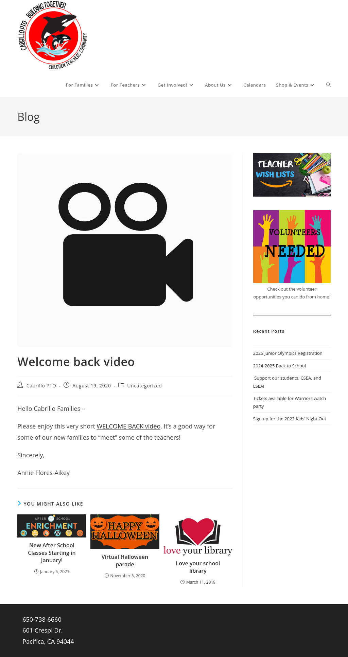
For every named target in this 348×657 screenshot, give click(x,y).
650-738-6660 (42, 619)
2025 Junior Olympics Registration (288, 353)
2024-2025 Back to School (279, 366)
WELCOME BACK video (129, 426)
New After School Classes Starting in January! (52, 553)
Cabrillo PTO (41, 385)
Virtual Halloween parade (125, 560)
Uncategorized (144, 385)
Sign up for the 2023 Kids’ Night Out (289, 419)
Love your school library (198, 567)
